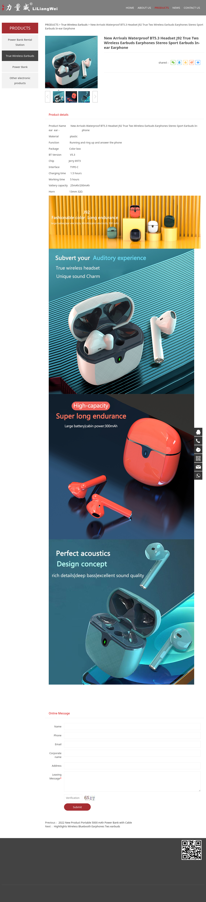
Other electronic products (20, 80)
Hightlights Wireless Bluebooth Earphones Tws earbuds (87, 826)
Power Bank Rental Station (20, 42)
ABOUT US (144, 7)
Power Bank (20, 67)
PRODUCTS (162, 7)
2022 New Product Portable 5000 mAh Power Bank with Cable (95, 822)
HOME (130, 7)
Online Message (59, 713)
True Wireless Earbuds (20, 56)
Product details (58, 115)
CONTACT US (192, 7)
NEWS (176, 7)
